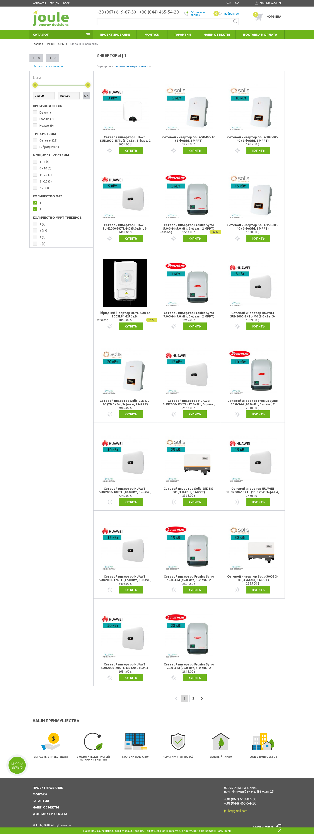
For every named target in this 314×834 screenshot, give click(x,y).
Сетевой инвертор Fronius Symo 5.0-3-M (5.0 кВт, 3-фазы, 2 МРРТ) (188, 226)
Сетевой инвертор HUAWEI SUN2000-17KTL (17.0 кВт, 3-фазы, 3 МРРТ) (125, 578)
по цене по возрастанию (131, 66)
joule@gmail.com (235, 811)
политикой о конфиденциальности (207, 830)
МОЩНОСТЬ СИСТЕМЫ (51, 155)
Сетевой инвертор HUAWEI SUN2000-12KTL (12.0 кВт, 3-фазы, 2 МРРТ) (189, 402)
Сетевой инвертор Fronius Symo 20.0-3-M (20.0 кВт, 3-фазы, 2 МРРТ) (189, 666)
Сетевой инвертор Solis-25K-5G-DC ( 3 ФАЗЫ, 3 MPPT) (189, 490)
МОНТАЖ (40, 794)
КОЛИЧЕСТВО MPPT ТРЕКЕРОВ (57, 217)
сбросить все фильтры (48, 66)
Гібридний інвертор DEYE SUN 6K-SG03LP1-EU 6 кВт (125, 314)
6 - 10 (45, 168)
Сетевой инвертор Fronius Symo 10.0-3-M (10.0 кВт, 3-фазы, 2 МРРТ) (252, 402)
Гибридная (49, 147)
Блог (66, 3)
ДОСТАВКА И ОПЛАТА (50, 814)
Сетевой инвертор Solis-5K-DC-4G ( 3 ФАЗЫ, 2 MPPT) (188, 138)
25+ (44, 188)
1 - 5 (44, 162)
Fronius (46, 119)
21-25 (45, 181)
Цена (37, 77)
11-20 (45, 175)
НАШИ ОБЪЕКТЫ (46, 807)
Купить (131, 150)
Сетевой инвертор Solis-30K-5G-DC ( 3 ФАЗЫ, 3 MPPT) (252, 578)
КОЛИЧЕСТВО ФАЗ (47, 196)
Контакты (39, 3)
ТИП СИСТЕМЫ (44, 134)
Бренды (54, 3)
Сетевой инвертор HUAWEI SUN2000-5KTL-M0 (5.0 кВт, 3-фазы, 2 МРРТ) (125, 226)
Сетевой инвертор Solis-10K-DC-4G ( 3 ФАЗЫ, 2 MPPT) (252, 138)
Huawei (46, 126)
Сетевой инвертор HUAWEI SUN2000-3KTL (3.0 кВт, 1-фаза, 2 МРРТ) (125, 139)
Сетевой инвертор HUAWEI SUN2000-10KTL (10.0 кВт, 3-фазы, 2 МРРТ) (125, 490)
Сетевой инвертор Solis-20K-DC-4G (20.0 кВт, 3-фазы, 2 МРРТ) (125, 402)
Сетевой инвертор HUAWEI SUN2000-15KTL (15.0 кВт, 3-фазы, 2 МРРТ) (252, 490)
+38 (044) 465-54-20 (240, 803)
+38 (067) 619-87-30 (240, 799)
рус (237, 3)
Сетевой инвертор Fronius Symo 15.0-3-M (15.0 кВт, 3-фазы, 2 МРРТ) (189, 578)
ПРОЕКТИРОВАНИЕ (48, 788)
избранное (226, 13)
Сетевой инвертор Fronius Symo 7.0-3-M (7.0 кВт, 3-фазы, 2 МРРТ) (188, 314)
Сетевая (48, 140)
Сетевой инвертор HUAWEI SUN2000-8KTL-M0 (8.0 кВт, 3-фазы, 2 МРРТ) (252, 314)
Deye (45, 112)
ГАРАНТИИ (41, 801)
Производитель (47, 106)
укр (229, 3)
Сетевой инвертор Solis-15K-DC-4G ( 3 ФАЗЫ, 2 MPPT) (252, 226)
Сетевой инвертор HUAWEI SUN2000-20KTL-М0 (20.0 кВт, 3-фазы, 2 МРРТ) (125, 666)
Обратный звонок (194, 13)
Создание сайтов (262, 826)
